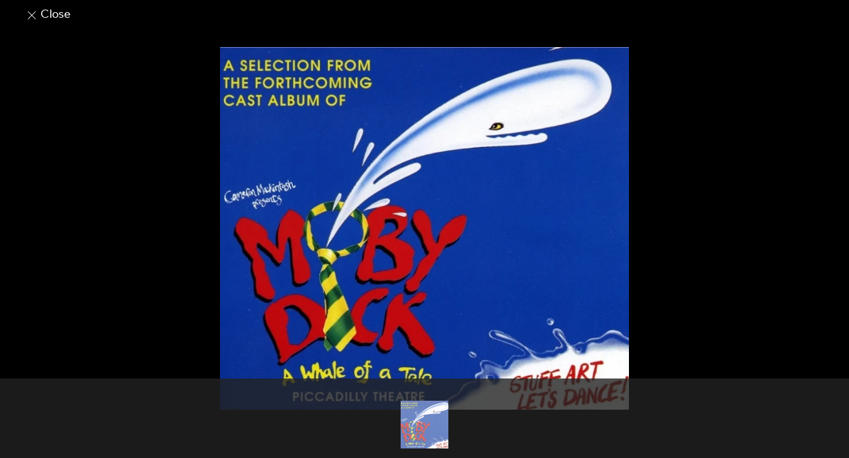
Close (48, 14)
